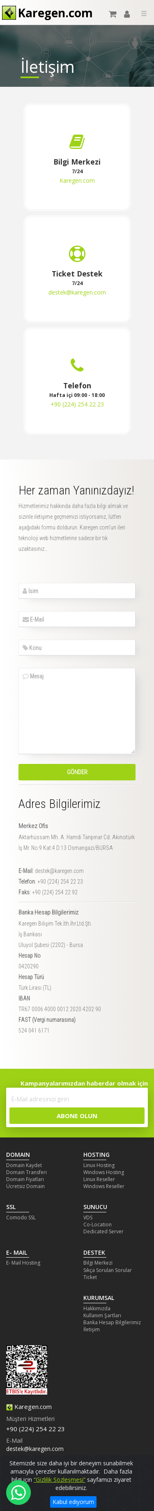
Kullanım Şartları (102, 1315)
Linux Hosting (99, 1165)
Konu (32, 648)
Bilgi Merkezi (98, 1262)
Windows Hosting (103, 1172)
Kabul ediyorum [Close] (73, 1502)
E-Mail (33, 619)
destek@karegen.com (77, 292)
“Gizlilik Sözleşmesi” (59, 1479)
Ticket (90, 1277)
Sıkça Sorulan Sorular (107, 1270)
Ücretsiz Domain (25, 1186)
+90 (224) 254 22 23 (77, 404)
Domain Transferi (26, 1172)
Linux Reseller (99, 1179)
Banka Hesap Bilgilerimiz (112, 1322)
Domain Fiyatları (25, 1179)
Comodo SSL (21, 1217)
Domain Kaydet (24, 1165)
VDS (87, 1217)
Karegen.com (77, 180)
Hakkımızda (96, 1308)
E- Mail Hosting (23, 1262)
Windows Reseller (103, 1186)
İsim (30, 591)
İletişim (91, 1329)
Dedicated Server (103, 1231)
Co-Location (97, 1224)
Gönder (77, 772)
